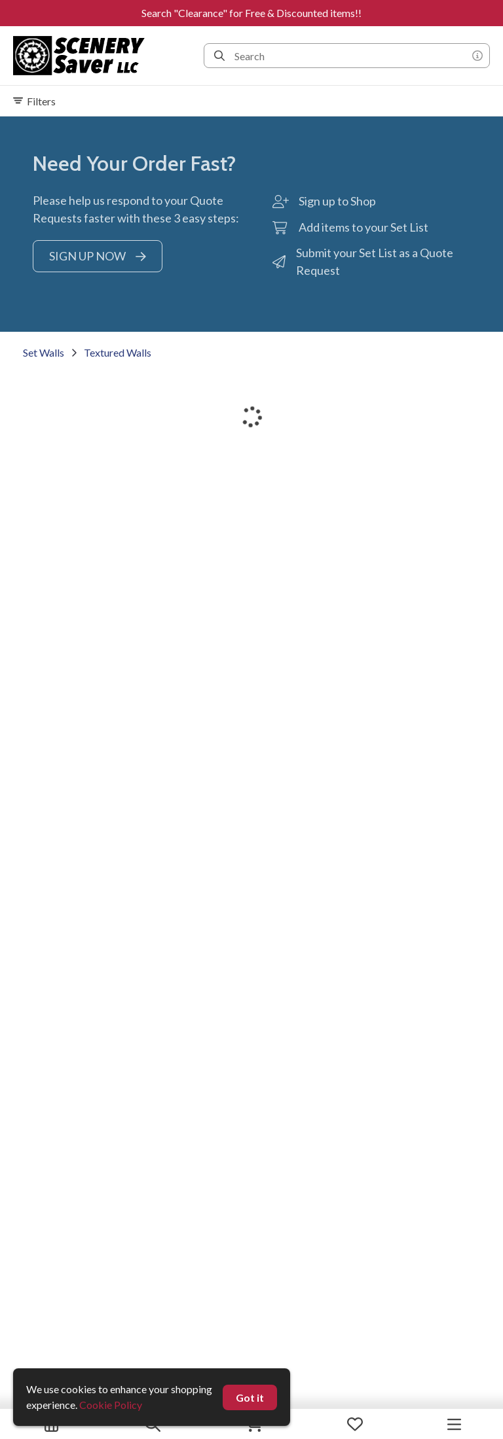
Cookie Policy (110, 1404)
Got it (250, 1397)
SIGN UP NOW (97, 256)
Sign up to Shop (337, 201)
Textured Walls (117, 352)
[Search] (219, 55)
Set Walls (43, 352)
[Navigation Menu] (454, 1424)
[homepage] (83, 55)
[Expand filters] (251, 100)
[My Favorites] (355, 1424)
